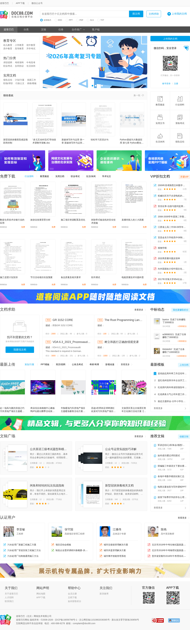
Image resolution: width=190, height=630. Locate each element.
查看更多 (140, 310)
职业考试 (7, 66)
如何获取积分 (74, 601)
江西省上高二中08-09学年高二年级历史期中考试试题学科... (172, 227)
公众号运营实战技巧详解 (120, 449)
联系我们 (9, 601)
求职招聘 (7, 62)
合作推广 (78, 29)
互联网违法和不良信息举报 (29, 623)
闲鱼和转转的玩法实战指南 (47, 485)
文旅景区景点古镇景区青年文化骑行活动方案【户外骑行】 (134, 410)
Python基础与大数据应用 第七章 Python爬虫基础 (131, 141)
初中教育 (30, 45)
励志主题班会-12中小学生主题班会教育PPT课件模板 (170, 401)
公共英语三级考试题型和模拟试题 (51, 449)
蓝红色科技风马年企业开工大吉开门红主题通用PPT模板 (170, 380)
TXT (100, 20)
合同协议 (19, 66)
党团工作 (31, 80)
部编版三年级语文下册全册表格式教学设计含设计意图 (172, 466)
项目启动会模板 (63, 544)
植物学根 (162, 248)
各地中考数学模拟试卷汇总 (171, 476)
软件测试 (95, 277)
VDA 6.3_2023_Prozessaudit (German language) (72, 342)
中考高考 (30, 62)
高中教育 (7, 48)
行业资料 (180, 101)
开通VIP (184, 176)
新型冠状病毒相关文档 (119, 485)
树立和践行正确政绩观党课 (121, 342)
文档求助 (154, 13)
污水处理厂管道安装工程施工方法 (24, 550)
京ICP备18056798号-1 (66, 619)
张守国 (69, 529)
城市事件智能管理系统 (115, 556)
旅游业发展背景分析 (40, 219)
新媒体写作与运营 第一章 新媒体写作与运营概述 (73, 141)
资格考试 (180, 119)
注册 (176, 83)
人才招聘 (9, 597)
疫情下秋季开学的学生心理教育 (172, 497)
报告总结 (7, 80)
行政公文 (20, 83)
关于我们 (11, 588)
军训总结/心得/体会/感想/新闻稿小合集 (172, 445)
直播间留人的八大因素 (133, 219)
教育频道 (160, 101)
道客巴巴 (9, 29)
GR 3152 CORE (63, 320)
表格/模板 (32, 83)
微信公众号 (37, 3)
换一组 (139, 95)
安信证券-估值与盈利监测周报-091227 (172, 206)
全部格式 (45, 20)
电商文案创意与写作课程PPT (172, 487)
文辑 (43, 29)
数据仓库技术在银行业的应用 (12, 221)
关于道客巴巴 (11, 593)
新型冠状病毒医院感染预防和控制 (15, 141)
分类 (26, 29)
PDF (79, 20)
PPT (69, 20)
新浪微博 (104, 593)
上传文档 (184, 365)
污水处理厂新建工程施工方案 (21, 544)
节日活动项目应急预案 (41, 277)
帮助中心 (74, 588)
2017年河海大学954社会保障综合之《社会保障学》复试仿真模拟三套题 (172, 279)
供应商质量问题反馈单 (169, 258)
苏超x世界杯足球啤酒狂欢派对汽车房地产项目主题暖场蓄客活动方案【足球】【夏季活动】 (103, 410)
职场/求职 (8, 83)
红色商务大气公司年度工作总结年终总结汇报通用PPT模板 (170, 394)
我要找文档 (19, 349)
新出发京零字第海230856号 (125, 619)
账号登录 (166, 83)
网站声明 (42, 588)
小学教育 (19, 45)
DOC (58, 20)
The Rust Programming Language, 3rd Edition (123, 320)
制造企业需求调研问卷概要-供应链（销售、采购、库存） (84, 550)
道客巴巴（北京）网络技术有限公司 (33, 616)
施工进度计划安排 (9, 277)
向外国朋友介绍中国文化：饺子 (172, 268)
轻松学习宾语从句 (99, 139)
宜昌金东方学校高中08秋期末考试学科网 (172, 237)
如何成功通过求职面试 (169, 455)
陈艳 (164, 529)
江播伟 (117, 529)
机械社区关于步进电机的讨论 (172, 195)
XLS (90, 20)
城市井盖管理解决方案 (115, 550)
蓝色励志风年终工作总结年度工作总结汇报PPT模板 (170, 373)
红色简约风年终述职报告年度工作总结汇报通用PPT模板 (170, 387)
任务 (60, 29)
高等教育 (19, 48)
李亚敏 (20, 529)
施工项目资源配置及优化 (73, 219)
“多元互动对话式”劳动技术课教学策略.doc (44, 141)
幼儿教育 (7, 45)
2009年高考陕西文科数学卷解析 (172, 185)
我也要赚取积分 (180, 310)
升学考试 (30, 48)
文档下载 (72, 597)
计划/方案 (19, 80)
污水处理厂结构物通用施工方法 (22, 556)
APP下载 (20, 3)
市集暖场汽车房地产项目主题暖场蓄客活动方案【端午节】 (73, 410)
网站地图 (40, 593)
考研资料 (19, 62)
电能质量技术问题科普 (133, 277)
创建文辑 (184, 436)
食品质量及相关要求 (71, 277)
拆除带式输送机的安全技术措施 (103, 221)
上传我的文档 (177, 14)
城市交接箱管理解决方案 (116, 544)
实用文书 (160, 119)
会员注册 (72, 593)
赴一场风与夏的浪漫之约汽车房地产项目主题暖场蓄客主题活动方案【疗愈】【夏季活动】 (12, 410)
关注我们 (106, 588)
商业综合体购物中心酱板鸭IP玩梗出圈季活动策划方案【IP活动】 (42, 410)
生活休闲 (30, 66)
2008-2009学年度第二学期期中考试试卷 (172, 216)
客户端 (96, 29)
